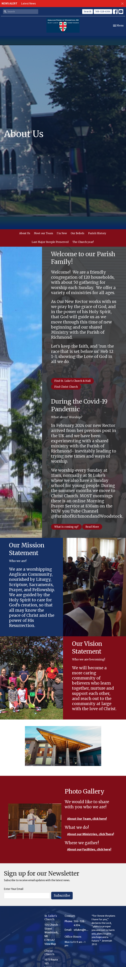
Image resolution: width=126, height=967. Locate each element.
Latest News (28, 3)
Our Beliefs (77, 233)
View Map (50, 944)
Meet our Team (43, 233)
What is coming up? (66, 526)
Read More (92, 526)
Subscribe (62, 895)
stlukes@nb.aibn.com (81, 929)
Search (87, 11)
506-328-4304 (102, 11)
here (109, 834)
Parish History (97, 233)
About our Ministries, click (86, 834)
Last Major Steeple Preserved (50, 242)
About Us (24, 233)
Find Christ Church (66, 386)
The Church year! (83, 242)
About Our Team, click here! (87, 819)
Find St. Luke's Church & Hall (72, 380)
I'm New (62, 233)
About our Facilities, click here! (89, 849)
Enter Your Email (13, 889)
